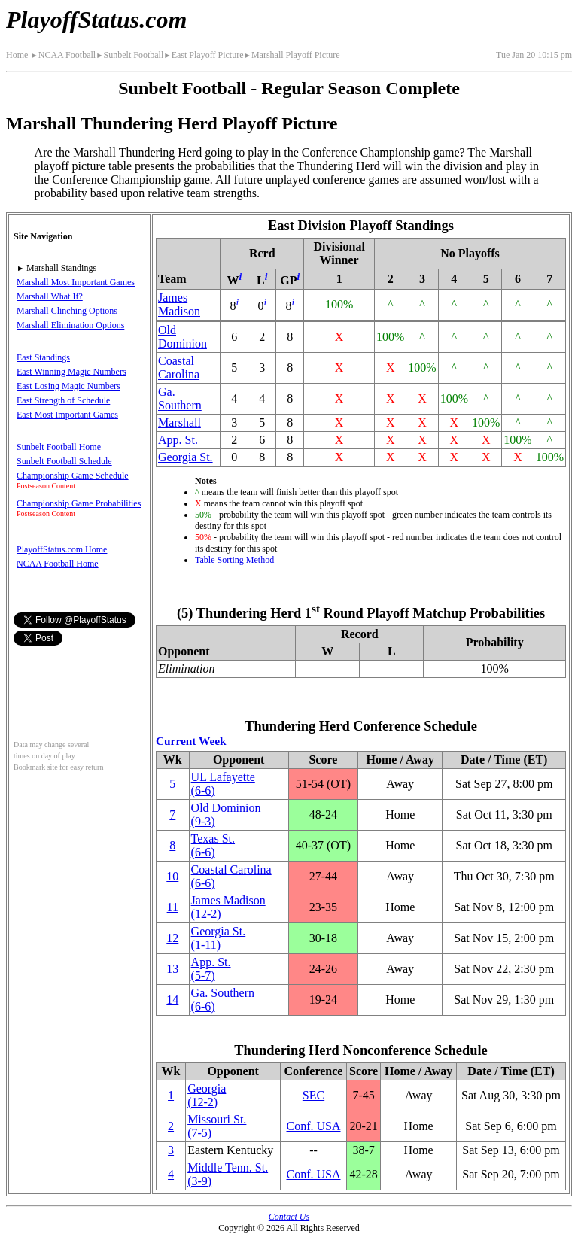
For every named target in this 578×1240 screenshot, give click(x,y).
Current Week (191, 740)
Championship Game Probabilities (79, 503)
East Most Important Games (67, 414)
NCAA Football (63, 55)
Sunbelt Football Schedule (64, 461)
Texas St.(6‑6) (213, 845)
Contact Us (289, 1216)
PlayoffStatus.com (96, 19)
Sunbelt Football (129, 55)
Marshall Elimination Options (70, 325)
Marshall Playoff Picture (291, 55)
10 (172, 876)
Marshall (179, 422)
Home (17, 55)
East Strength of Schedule (63, 400)
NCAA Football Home (58, 563)
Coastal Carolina (178, 367)
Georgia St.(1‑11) (218, 938)
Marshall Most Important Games (76, 282)
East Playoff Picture (203, 55)
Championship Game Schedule (73, 475)
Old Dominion (182, 337)
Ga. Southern (180, 398)
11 (172, 907)
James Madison (179, 304)
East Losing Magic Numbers (68, 386)
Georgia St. (185, 457)
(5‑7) (211, 969)
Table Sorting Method (234, 560)
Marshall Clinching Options (67, 310)
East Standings (43, 357)
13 (172, 968)
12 (172, 938)
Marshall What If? (50, 296)
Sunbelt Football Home (59, 447)
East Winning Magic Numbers (71, 371)
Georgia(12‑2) (206, 1095)
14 (172, 999)
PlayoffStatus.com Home (62, 549)
